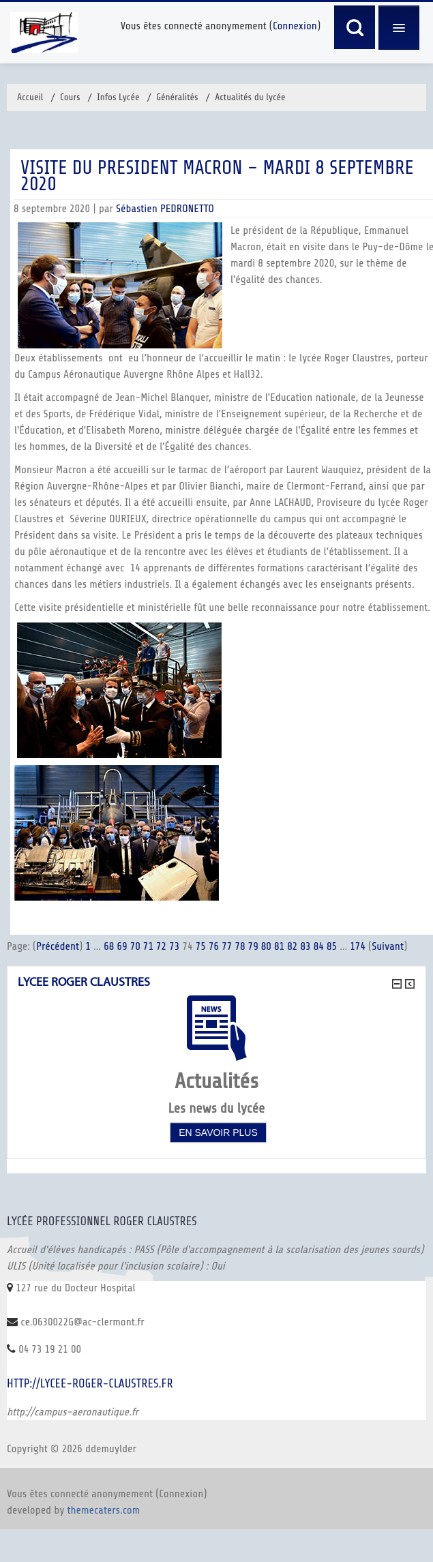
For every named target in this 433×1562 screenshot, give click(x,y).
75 (201, 946)
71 (148, 946)
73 (174, 946)
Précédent (57, 946)
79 (253, 946)
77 (227, 946)
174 (357, 946)
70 (135, 946)
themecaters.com (104, 1510)
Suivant (388, 946)
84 (319, 946)
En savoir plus (218, 1132)
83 (305, 946)
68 (109, 946)
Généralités (177, 97)
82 (292, 946)
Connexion (295, 26)
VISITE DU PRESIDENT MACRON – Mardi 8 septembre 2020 (217, 176)
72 (161, 946)
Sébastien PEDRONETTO (165, 208)
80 (266, 946)
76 (214, 946)
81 (279, 946)
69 (122, 946)
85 (332, 946)
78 (240, 946)
